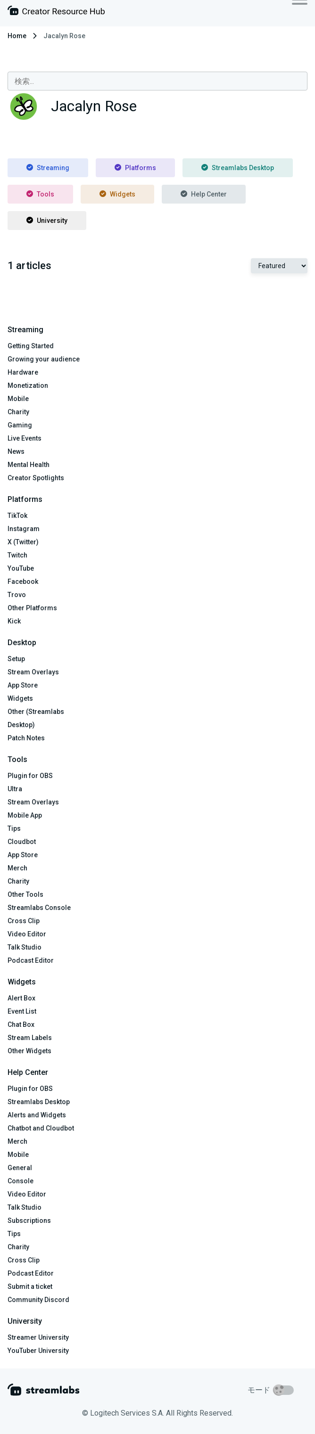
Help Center (204, 194)
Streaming (47, 168)
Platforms (135, 168)
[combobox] (157, 81)
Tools (40, 194)
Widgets (117, 194)
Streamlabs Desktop (237, 168)
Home (17, 36)
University (46, 220)
